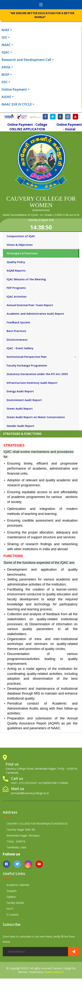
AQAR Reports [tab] (16, 270)
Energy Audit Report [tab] (20, 391)
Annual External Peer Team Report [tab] (30, 305)
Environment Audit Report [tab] (24, 400)
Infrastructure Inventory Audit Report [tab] (32, 383)
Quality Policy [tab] (16, 262)
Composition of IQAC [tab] (21, 236)
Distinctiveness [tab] (17, 339)
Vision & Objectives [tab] (20, 244)
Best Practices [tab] (16, 331)
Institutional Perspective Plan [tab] (27, 357)
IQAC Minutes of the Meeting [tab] (26, 279)
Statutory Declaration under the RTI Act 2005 (37, 374)
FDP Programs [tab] (16, 288)
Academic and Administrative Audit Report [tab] (35, 313)
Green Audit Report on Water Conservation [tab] (36, 417)
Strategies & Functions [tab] (22, 253)
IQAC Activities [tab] (17, 296)
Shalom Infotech (54, 972)
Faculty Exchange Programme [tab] (27, 365)
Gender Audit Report (20, 426)
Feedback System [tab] (18, 322)
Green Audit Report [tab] (20, 408)
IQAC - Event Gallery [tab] (20, 348)
